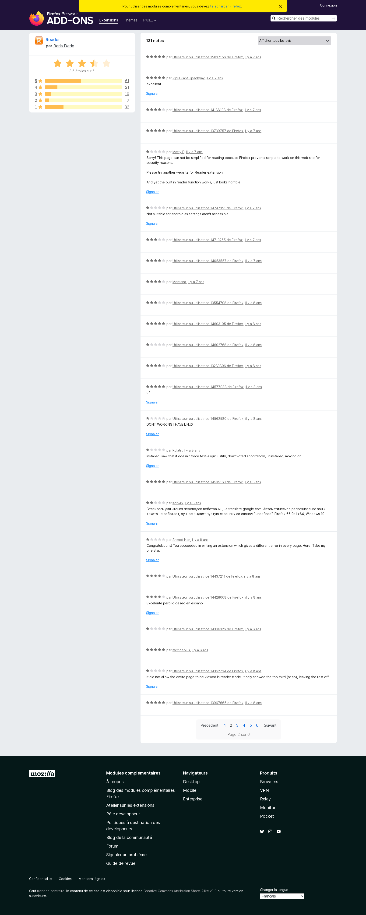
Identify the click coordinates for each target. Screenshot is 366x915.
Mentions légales (92, 879)
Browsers (269, 781)
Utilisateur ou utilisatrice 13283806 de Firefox (207, 366)
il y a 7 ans (253, 57)
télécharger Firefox (225, 6)
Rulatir (177, 450)
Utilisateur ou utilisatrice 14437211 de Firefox (207, 576)
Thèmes (130, 20)
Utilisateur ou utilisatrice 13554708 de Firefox (207, 303)
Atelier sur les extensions (130, 805)
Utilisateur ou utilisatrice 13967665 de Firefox (207, 703)
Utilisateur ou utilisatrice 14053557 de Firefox (207, 261)
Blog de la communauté (129, 837)
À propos (115, 781)
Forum (112, 846)
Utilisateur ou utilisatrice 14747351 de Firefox (207, 208)
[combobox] (304, 18)
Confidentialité (40, 879)
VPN (264, 790)
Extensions (108, 20)
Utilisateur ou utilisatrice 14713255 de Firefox (207, 240)
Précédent (209, 725)
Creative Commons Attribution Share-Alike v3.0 (180, 891)
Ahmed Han (181, 540)
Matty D (178, 152)
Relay (265, 798)
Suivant (270, 725)
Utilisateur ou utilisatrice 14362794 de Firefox (207, 671)
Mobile (189, 790)
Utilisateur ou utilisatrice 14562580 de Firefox (207, 419)
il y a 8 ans (253, 303)
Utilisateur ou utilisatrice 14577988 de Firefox (208, 387)
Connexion (328, 5)
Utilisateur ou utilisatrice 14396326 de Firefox (207, 629)
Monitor (267, 807)
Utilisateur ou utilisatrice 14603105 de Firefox (207, 324)
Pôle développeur (123, 813)
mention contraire (50, 891)
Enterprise (192, 798)
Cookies (65, 879)
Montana (179, 282)
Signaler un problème (126, 854)
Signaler (152, 93)
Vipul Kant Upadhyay (188, 78)
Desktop (191, 781)
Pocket (267, 816)
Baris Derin (63, 45)
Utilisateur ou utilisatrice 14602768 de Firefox (207, 345)
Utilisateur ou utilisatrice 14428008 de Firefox (207, 597)
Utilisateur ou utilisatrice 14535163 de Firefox (207, 482)
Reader (53, 39)
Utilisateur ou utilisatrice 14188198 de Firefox (207, 110)
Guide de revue (120, 863)
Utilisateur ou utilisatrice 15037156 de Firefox (207, 57)
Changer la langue (274, 890)
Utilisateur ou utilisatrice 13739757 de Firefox (207, 131)
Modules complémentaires (133, 773)
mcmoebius (181, 650)
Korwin (177, 503)
